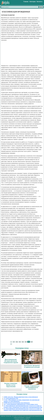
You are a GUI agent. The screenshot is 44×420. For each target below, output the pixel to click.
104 (23, 341)
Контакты (40, 1)
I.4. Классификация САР (11, 398)
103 (20, 341)
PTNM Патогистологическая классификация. (17, 403)
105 (26, 341)
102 (17, 341)
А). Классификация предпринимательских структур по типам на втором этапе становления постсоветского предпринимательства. (23, 406)
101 (14, 341)
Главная (25, 1)
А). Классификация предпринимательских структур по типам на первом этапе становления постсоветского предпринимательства (23, 409)
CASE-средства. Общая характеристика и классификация (21, 397)
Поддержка (28, 417)
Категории (32, 1)
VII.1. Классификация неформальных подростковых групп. (21, 404)
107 (32, 341)
